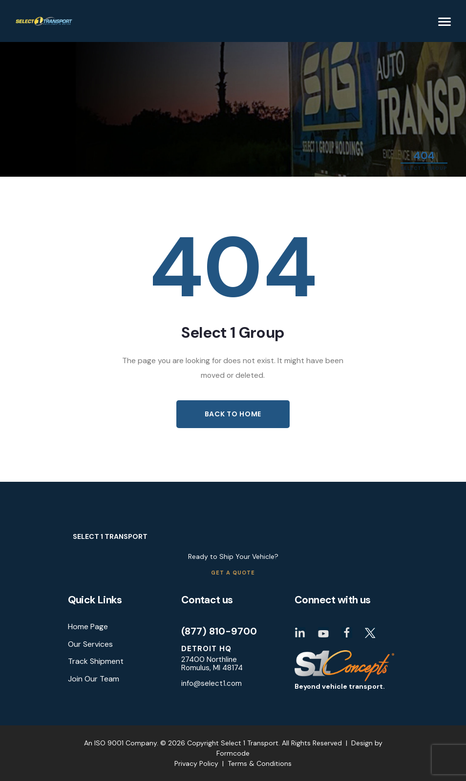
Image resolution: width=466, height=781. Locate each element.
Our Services (90, 644)
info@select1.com (211, 683)
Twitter (370, 632)
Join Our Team (93, 679)
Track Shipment (96, 661)
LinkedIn (300, 632)
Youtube (323, 632)
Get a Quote (233, 573)
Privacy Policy (196, 763)
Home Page (88, 627)
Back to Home (233, 414)
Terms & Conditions (260, 763)
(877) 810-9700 (219, 631)
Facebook (346, 632)
